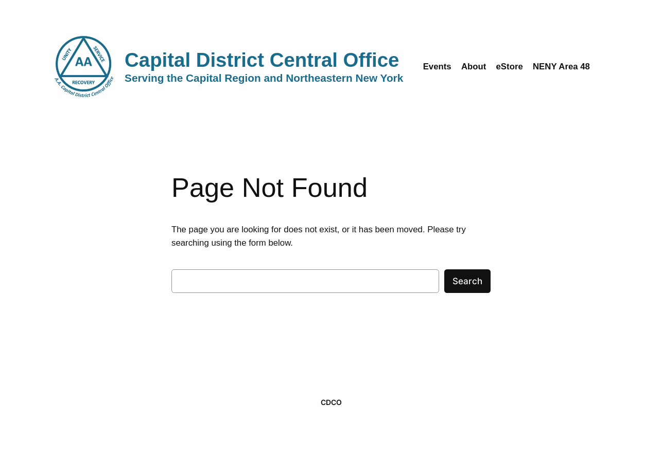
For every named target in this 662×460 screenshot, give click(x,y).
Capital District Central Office (262, 60)
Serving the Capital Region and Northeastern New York (264, 78)
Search (467, 281)
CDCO (331, 402)
